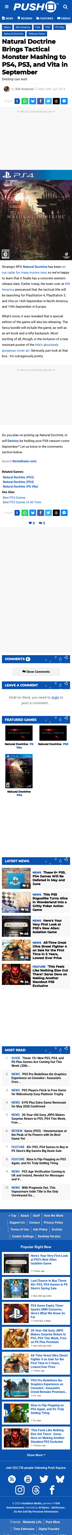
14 (24, 910)
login (55, 697)
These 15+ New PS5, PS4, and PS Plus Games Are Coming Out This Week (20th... (37, 1062)
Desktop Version (49, 1236)
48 (24, 934)
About (24, 1215)
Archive (57, 1229)
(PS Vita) (20, 486)
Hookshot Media (32, 1503)
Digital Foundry (49, 1529)
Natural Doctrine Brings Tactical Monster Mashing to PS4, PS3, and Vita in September (35, 57)
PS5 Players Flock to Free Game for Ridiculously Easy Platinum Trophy (38, 1092)
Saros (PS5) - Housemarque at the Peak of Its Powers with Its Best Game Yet (39, 1134)
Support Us (17, 1222)
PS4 (37, 27)
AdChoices (57, 1507)
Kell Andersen (25, 89)
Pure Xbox (53, 1522)
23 (24, 958)
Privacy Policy (53, 1222)
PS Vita (59, 27)
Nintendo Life (32, 1522)
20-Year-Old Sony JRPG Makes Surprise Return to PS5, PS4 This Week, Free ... (38, 1118)
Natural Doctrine (13, 33)
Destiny (13, 441)
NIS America (23, 27)
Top (12, 1215)
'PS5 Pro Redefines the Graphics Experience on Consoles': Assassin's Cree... (38, 1078)
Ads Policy (40, 1229)
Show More (36, 1455)
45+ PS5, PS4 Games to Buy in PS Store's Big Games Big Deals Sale (39, 1149)
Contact (34, 1222)
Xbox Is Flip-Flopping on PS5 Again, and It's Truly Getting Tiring (38, 1161)
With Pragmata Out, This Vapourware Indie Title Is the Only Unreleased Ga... (34, 1191)
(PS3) (18, 477)
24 (24, 982)
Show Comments (36, 672)
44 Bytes (43, 1507)
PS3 (47, 27)
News (7, 27)
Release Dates (37, 33)
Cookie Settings (23, 1236)
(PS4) (18, 482)
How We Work (53, 1215)
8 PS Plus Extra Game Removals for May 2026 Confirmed (38, 1104)
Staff (36, 1215)
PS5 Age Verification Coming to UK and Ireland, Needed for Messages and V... (38, 1175)
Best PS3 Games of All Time (22, 502)
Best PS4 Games (14, 497)
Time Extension (23, 1529)
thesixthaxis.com (24, 461)
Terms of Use (19, 1229)
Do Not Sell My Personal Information (36, 1511)
